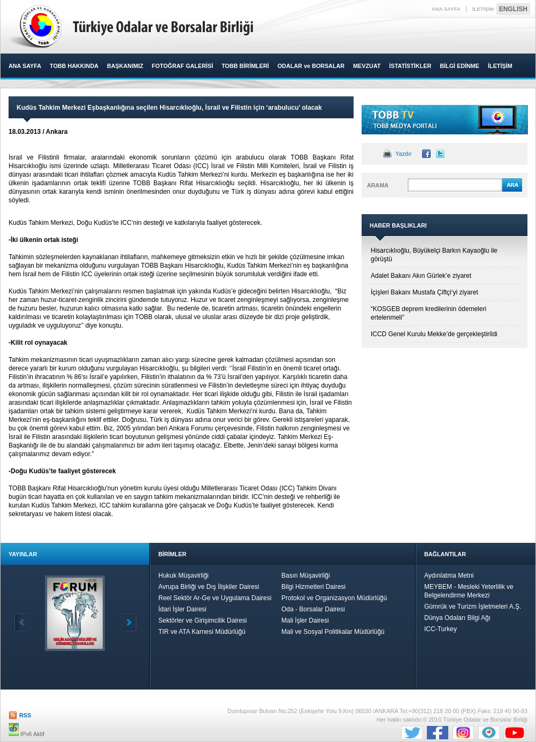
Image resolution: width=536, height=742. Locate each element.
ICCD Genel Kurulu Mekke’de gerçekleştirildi (434, 334)
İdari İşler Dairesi (182, 609)
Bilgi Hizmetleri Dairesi (313, 586)
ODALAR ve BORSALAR (311, 66)
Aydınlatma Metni (449, 575)
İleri (128, 622)
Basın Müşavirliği (305, 575)
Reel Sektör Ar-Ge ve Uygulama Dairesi (214, 598)
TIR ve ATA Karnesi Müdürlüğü (202, 631)
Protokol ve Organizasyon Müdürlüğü (334, 598)
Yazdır (403, 153)
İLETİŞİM (483, 9)
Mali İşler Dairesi (305, 620)
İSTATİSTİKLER (410, 66)
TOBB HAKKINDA (74, 66)
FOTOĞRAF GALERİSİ (182, 66)
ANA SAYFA (446, 9)
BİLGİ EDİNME (459, 66)
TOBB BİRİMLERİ (245, 66)
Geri (22, 622)
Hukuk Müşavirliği (183, 575)
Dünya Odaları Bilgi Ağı (457, 618)
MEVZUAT (366, 66)
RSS (25, 715)
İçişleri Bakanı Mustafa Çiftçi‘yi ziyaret (424, 292)
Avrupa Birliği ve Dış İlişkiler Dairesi (208, 586)
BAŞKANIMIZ (125, 66)
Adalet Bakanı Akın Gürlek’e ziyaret (421, 275)
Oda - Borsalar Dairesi (313, 609)
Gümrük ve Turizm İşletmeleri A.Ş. (472, 606)
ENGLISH (513, 9)
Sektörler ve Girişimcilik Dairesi (202, 620)
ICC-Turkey (440, 629)
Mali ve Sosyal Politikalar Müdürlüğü (333, 631)
